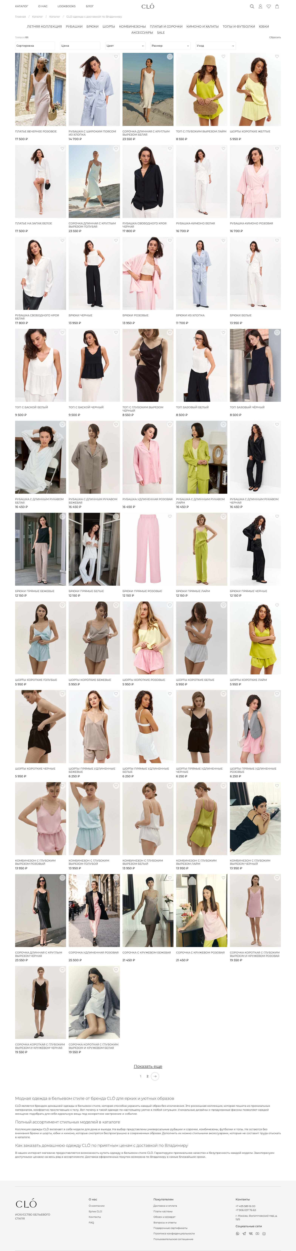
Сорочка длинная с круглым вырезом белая (146, 133)
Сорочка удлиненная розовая (94, 952)
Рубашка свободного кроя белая (37, 317)
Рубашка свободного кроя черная (144, 225)
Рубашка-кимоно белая (195, 223)
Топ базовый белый (192, 407)
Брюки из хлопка (190, 315)
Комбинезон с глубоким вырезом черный (250, 862)
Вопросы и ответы (165, 1222)
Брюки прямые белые (86, 591)
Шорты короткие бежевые (90, 680)
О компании (97, 1205)
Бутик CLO (95, 1211)
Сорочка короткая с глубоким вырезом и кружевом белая (93, 1046)
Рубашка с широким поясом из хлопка (92, 133)
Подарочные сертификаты (170, 1228)
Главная (20, 16)
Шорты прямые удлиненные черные (199, 770)
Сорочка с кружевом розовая (200, 952)
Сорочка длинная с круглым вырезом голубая (92, 225)
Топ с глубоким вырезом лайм (201, 131)
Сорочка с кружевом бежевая (147, 952)
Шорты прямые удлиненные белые (146, 770)
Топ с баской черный (86, 407)
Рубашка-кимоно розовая (251, 223)
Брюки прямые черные (248, 591)
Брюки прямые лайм (193, 591)
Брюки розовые (135, 315)
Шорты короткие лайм (248, 680)
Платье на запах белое (33, 223)
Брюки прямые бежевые (34, 591)
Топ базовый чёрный (247, 407)
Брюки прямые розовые (142, 591)
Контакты (95, 1217)
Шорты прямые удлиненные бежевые (92, 770)
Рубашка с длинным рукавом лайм (200, 501)
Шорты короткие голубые (36, 680)
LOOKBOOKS (67, 6)
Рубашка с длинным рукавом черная (254, 501)
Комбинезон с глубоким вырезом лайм (196, 862)
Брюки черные (80, 315)
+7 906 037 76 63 (246, 1210)
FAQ (91, 1222)
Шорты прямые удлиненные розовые (253, 770)
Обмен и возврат (164, 1217)
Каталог (37, 16)
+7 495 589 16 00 (245, 1206)
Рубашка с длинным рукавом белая (39, 501)
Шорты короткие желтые (250, 131)
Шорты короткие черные (35, 768)
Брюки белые (240, 315)
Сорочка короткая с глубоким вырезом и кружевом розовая (255, 954)
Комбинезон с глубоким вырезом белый (143, 862)
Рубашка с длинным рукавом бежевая (93, 501)
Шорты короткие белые (195, 680)
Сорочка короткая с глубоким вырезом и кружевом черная (40, 1046)
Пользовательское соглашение (173, 1239)
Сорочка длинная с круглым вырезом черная (38, 954)
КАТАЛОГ (21, 6)
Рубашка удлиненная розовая (148, 499)
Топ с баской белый (31, 407)
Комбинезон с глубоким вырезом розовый (35, 862)
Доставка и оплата (165, 1205)
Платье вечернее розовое (36, 131)
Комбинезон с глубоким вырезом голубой (89, 862)
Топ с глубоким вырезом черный (143, 409)
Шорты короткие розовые (144, 680)
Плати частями (163, 1211)
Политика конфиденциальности (174, 1233)
